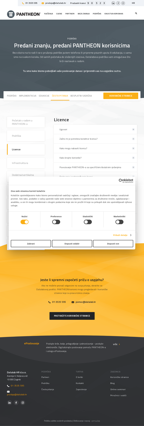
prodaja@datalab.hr (54, 3)
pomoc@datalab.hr (84, 302)
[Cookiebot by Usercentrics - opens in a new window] (121, 181)
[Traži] (135, 13)
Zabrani (31, 243)
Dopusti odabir (72, 243)
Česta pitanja (47, 389)
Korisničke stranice (119, 377)
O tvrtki (79, 377)
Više (115, 344)
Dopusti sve (113, 243)
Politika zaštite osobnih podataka (58, 420)
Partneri (45, 377)
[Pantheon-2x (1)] (24, 13)
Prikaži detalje (120, 235)
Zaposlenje (81, 389)
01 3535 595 (29, 3)
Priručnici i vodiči (118, 395)
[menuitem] (135, 13)
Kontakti (80, 383)
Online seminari (118, 389)
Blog (112, 383)
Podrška (45, 383)
